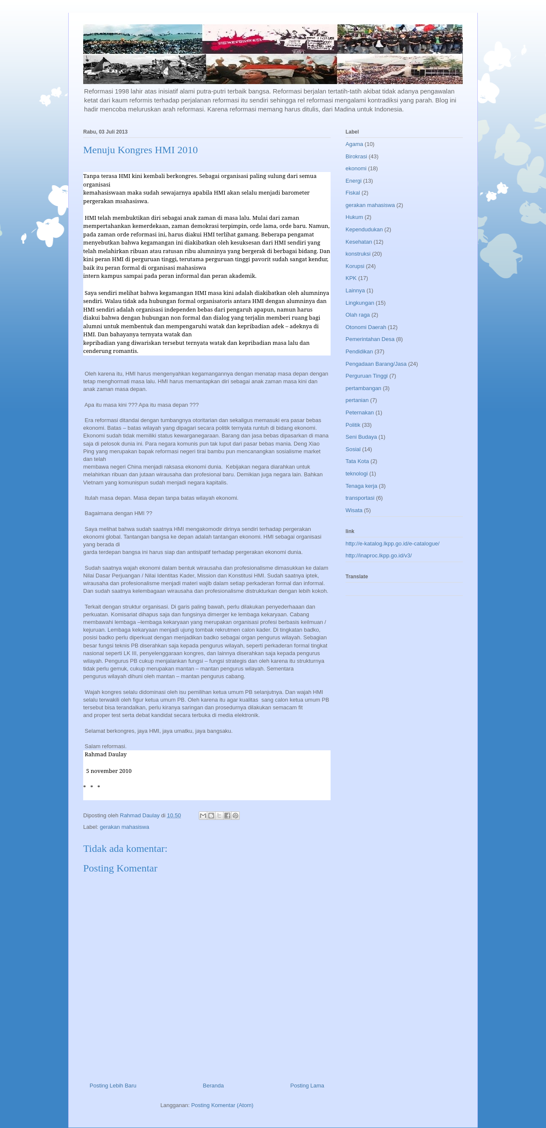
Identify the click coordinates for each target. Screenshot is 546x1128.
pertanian (357, 400)
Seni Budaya (361, 437)
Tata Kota (357, 461)
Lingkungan (360, 303)
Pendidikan (359, 351)
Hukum (354, 217)
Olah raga (358, 315)
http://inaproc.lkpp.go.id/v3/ (379, 555)
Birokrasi (356, 156)
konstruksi (358, 254)
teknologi (357, 473)
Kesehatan (359, 242)
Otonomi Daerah (366, 327)
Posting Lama (307, 1085)
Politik (353, 425)
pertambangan (363, 388)
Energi (354, 181)
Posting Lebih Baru (113, 1085)
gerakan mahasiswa (124, 827)
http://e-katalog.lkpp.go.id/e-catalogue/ (392, 543)
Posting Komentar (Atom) (222, 1105)
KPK (351, 278)
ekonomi (356, 168)
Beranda (213, 1085)
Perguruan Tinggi (367, 376)
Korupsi (355, 266)
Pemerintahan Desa (370, 339)
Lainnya (355, 290)
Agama (354, 144)
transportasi (360, 498)
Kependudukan (364, 229)
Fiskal (353, 192)
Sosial (353, 449)
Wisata (354, 510)
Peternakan (360, 412)
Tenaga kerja (361, 486)
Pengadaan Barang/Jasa (376, 364)
